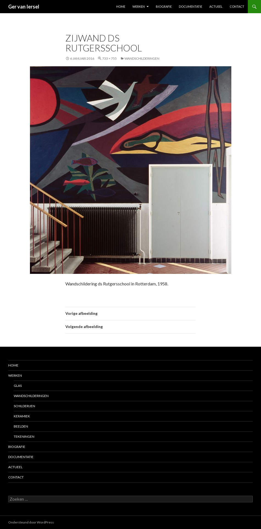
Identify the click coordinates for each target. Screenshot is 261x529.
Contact (237, 6)
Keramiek (22, 416)
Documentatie (190, 6)
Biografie (164, 6)
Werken (138, 6)
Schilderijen (24, 406)
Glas (18, 386)
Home (120, 6)
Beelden (21, 426)
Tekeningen (24, 436)
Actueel (216, 6)
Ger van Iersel (23, 7)
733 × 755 (109, 58)
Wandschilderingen (141, 58)
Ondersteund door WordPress (31, 522)
